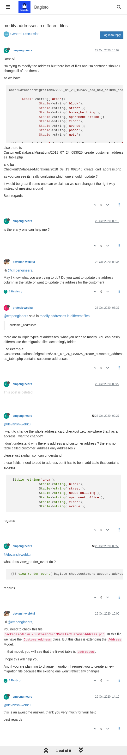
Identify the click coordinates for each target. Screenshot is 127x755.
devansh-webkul (24, 262)
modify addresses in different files (65, 316)
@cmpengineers (20, 270)
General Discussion (24, 34)
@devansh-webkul (17, 424)
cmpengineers (22, 50)
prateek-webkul (23, 307)
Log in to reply (112, 35)
